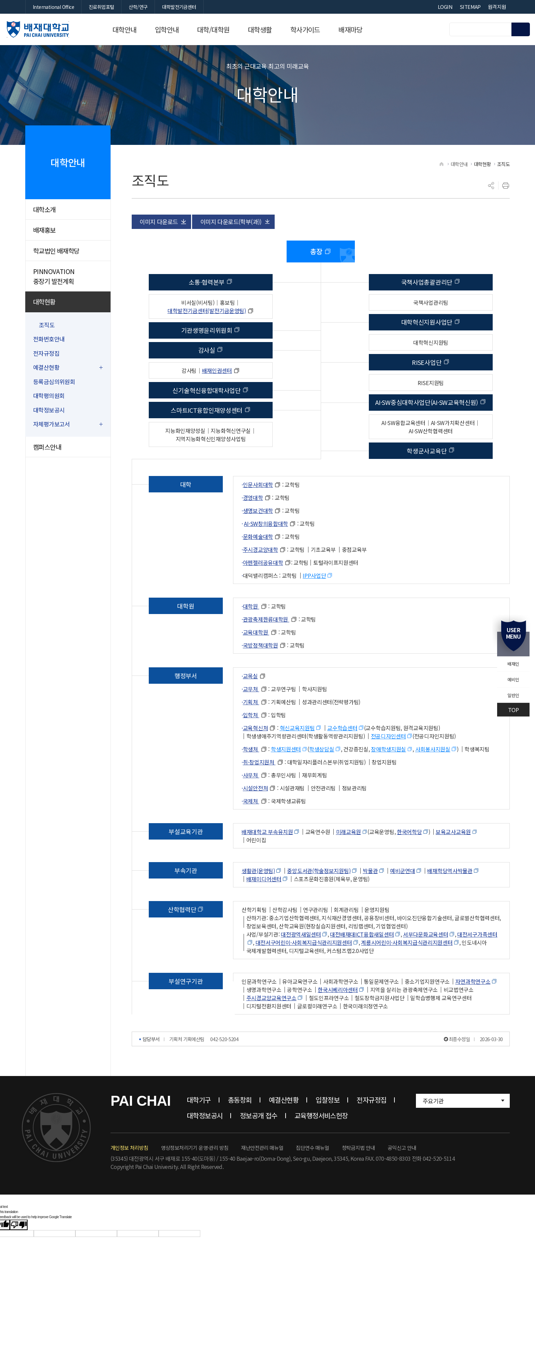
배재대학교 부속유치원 (267, 856)
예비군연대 (402, 895)
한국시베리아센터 (338, 1014)
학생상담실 (321, 774)
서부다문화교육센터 (425, 959)
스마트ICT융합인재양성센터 (207, 434)
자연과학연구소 (472, 1006)
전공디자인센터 (388, 761)
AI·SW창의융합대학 (266, 548)
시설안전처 (255, 812)
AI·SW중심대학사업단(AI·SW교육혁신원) (426, 426)
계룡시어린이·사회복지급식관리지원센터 (406, 967)
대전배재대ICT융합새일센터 (362, 959)
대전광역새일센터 (301, 959)
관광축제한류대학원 (266, 644)
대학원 (251, 631)
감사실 (206, 374)
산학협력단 (182, 933)
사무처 (251, 799)
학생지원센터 (286, 774)
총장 (316, 276)
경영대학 (253, 522)
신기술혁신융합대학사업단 (206, 414)
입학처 (251, 739)
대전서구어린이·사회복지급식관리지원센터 (304, 967)
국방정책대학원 (260, 670)
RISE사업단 (427, 386)
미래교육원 (348, 856)
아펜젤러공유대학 (263, 587)
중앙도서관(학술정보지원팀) (318, 895)
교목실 (250, 700)
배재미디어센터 (263, 903)
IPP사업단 (314, 600)
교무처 (251, 713)
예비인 (508, 680)
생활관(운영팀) (258, 895)
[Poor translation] (19, 1249)
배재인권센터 (217, 395)
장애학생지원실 (388, 774)
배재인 (508, 660)
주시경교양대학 (260, 574)
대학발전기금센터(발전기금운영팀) (207, 335)
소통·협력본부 (207, 306)
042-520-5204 (224, 1063)
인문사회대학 (258, 509)
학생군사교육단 (427, 475)
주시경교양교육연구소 (271, 1022)
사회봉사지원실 (432, 774)
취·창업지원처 (259, 786)
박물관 (370, 895)
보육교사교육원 (453, 856)
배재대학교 (60, 29)
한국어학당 (409, 856)
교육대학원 (256, 657)
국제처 (251, 825)
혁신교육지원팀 (297, 752)
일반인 (508, 699)
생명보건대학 (258, 535)
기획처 (251, 726)
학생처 (251, 774)
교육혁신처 (255, 752)
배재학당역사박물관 (449, 895)
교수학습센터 (342, 752)
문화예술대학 (258, 561)
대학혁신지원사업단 (426, 346)
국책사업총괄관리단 (426, 306)
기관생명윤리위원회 (206, 354)
